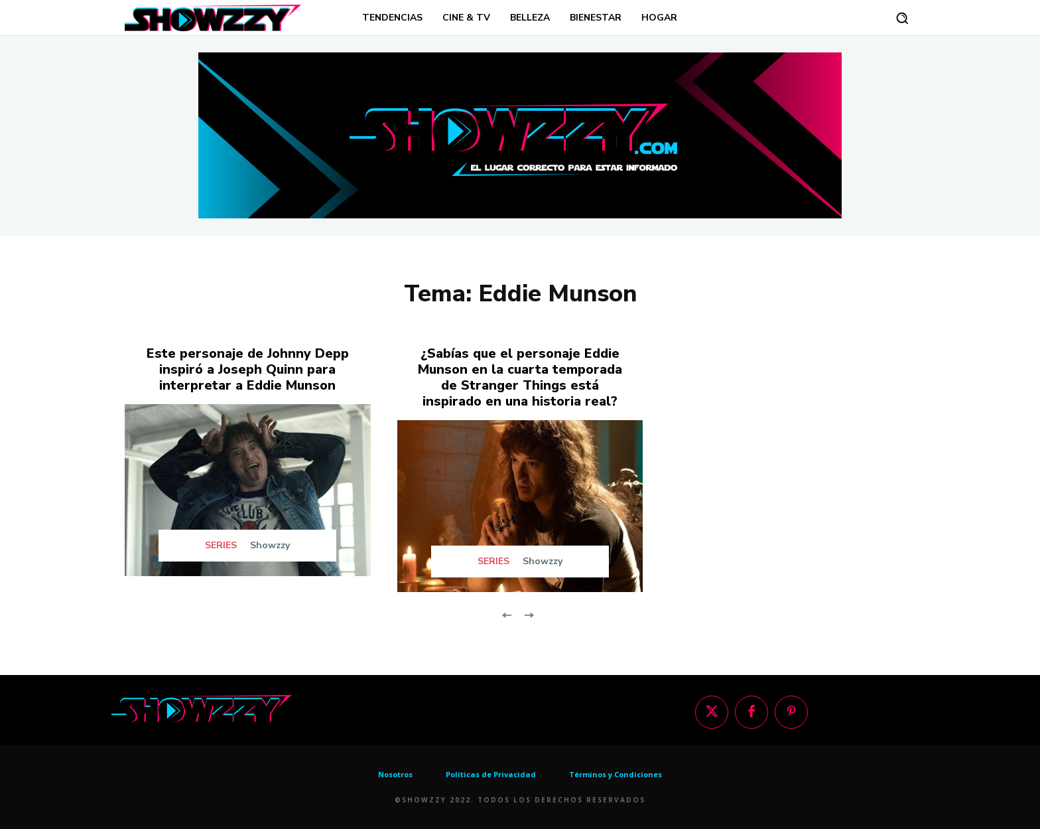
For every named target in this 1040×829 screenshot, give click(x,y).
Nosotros (395, 774)
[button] (902, 18)
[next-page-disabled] (528, 613)
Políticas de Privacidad (491, 774)
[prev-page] (507, 613)
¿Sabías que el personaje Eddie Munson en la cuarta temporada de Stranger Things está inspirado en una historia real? (520, 377)
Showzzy (270, 545)
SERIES (221, 546)
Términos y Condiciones (615, 774)
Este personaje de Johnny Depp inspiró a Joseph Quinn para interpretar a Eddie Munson (248, 369)
